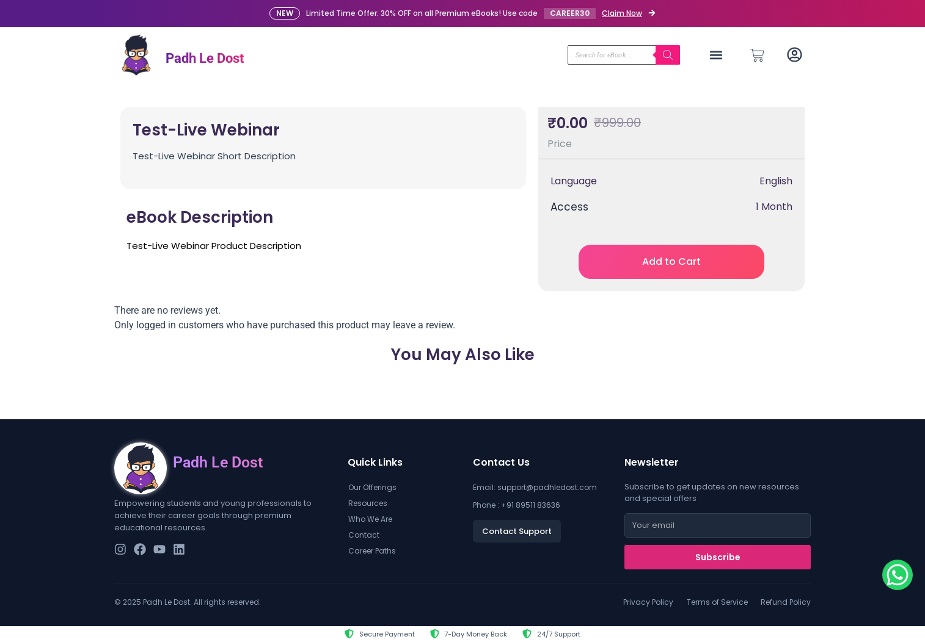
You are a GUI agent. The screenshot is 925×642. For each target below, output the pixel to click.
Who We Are (370, 519)
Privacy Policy (648, 602)
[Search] (668, 55)
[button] (716, 55)
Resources (367, 503)
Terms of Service (717, 602)
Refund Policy (786, 602)
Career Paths (372, 551)
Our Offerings (372, 487)
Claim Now (622, 13)
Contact (363, 535)
